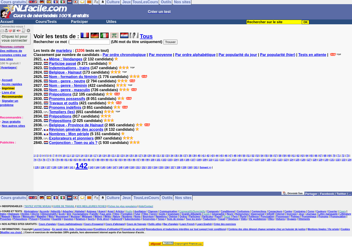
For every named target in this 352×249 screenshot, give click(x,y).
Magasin (6, 216)
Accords (44, 211)
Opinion (173, 216)
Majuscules (28, 216)
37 (185, 155)
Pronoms (323, 216)
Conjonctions (259, 211)
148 (120, 167)
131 (332, 160)
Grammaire (174, 214)
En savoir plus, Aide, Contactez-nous (72, 229)
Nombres (127, 216)
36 (181, 155)
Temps (161, 219)
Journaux (311, 214)
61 (293, 155)
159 (184, 167)
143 (92, 167)
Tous (146, 36)
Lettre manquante (328, 214)
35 (176, 155)
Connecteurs (275, 211)
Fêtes (145, 214)
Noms (137, 216)
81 (66, 160)
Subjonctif (116, 219)
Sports (91, 219)
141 (71, 167)
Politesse (254, 216)
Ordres (183, 216)
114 (234, 160)
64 (307, 155)
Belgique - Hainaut (65, 72)
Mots (51, 216)
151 (138, 167)
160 (190, 167)
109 (205, 160)
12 (73, 155)
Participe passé (62, 63)
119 (263, 160)
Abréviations (31, 211)
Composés (213, 211)
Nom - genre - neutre (67, 81)
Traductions (209, 219)
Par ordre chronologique (124, 55)
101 (158, 160)
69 (329, 155)
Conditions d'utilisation (107, 229)
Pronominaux (309, 216)
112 (222, 160)
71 (338, 155)
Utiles (111, 22)
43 (212, 155)
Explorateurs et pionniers (71, 138)
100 (153, 160)
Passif (218, 216)
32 (163, 155)
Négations (161, 216)
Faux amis (105, 214)
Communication (168, 211)
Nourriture (148, 216)
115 (240, 160)
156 (167, 167)
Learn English (204, 224)
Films (116, 214)
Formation (126, 214)
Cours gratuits (13, 198)
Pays (235, 216)
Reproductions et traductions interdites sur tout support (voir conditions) (186, 229)
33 (167, 155)
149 (126, 167)
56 (271, 155)
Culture (113, 198)
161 (196, 167)
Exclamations (80, 214)
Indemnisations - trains (69, 68)
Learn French (187, 224)
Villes (271, 219)
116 (245, 160)
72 (343, 155)
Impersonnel (257, 214)
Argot (110, 211)
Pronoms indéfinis (65, 107)
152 (144, 167)
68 (325, 155)
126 (303, 160)
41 (203, 155)
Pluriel (243, 216)
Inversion (292, 214)
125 (297, 160)
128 (315, 160)
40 (199, 155)
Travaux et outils (63, 103)
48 (235, 155)
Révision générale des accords (76, 129)
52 (253, 155)
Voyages (291, 219)
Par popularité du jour (238, 55)
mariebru (64, 51)
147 (115, 167)
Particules (207, 216)
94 (125, 160)
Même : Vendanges (65, 59)
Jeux (126, 198)
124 (292, 160)
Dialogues (13, 214)
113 (228, 160)
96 (134, 160)
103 (170, 160)
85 (84, 160)
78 (53, 160)
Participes (194, 216)
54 (262, 155)
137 (48, 167)
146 (109, 167)
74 (35, 160)
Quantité (57, 219)
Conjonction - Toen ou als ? (73, 143)
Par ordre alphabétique (195, 55)
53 (257, 155)
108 (199, 160)
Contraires (300, 211)
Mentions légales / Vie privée (323, 229)
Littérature (345, 214)
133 (344, 160)
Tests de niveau (175, 219)
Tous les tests (193, 219)
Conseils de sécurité (133, 229)
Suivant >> (205, 167)
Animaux (91, 211)
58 (280, 155)
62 (298, 155)
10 (64, 155)
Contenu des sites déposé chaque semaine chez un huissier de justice (267, 229)
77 (48, 160)
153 (149, 167)
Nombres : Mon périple (69, 134)
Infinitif (270, 214)
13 (77, 155)
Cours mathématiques (70, 224)
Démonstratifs (49, 214)
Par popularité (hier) (277, 55)
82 (71, 160)
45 (221, 155)
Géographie (218, 214)
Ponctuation (267, 216)
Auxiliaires (140, 211)
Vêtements (304, 219)
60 (289, 155)
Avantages (8, 67)
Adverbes (68, 211)
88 (98, 160)
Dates (3, 214)
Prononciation (338, 216)
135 (37, 167)
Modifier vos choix (11, 232)
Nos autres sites (13, 126)
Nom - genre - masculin (69, 90)
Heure (230, 214)
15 (86, 155)
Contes (288, 211)
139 (60, 167)
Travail (221, 219)
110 (210, 160)
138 (54, 167)
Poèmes (295, 216)
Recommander (12, 96)
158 (179, 167)
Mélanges (87, 216)
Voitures (280, 219)
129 (320, 160)
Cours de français (136, 224)
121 (274, 160)
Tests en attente (312, 55)
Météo (107, 216)
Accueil (6, 22)
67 (320, 155)
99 (147, 160)
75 (39, 160)
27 (140, 155)
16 (91, 155)
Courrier (332, 211)
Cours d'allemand (115, 224)
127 (309, 160)
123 (286, 160)
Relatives (80, 219)
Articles (120, 211)
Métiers (98, 216)
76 (44, 160)
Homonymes (242, 214)
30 (154, 155)
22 (117, 155)
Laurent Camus (41, 229)
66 (316, 155)
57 (275, 155)
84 (80, 160)
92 (116, 160)
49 (239, 155)
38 (190, 155)
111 (216, 160)
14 (82, 155)
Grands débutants (192, 214)
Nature (116, 216)
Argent (102, 211)
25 (131, 155)
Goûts (162, 214)
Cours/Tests (46, 22)
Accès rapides (12, 84)
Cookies (345, 229)
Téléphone (233, 219)
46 (226, 155)
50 (244, 155)
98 (143, 160)
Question (68, 219)
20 (108, 155)
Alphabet (80, 211)
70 (334, 155)
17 (95, 155)
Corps (311, 211)
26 (136, 155)
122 (280, 160)
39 (194, 155)
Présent (33, 219)
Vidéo (244, 219)
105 (182, 160)
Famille (94, 214)
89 (102, 160)
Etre (69, 214)
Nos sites (183, 198)
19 (104, 155)
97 (138, 160)
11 (68, 155)
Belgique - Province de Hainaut (76, 125)
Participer (79, 22)
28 (145, 155)
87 (93, 160)
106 (187, 160)
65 (311, 155)
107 (193, 160)
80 (62, 160)
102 (164, 160)
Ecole (62, 214)
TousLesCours (146, 198)
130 (326, 160)
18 (100, 155)
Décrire (35, 214)
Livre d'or (8, 92)
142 (81, 166)
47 (230, 155)
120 (268, 160)
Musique (75, 216)
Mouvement (62, 216)
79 (57, 160)
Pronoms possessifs (67, 99)
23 (122, 155)
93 (120, 160)
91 (111, 160)
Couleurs (321, 211)
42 (208, 155)
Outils (167, 198)
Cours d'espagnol (94, 224)
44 (217, 155)
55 (266, 155)
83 (75, 160)
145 (103, 167)
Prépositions (60, 94)
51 (248, 155)
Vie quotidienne (257, 219)
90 (107, 160)
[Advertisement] (14, 167)
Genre (153, 214)
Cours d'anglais (47, 224)
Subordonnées (132, 219)
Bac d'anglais (170, 224)
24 (126, 155)
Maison (16, 216)
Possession (282, 216)
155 (161, 167)
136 (43, 167)
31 (158, 155)
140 (66, 167)
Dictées (25, 214)
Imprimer (8, 88)
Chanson (153, 211)
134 (350, 160)
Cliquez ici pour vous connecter (15, 38)
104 (176, 160)
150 (132, 167)
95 (129, 160)
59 (284, 155)
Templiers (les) (62, 112)
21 (113, 155)
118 (257, 160)
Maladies (41, 216)
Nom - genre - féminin (68, 85)
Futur (138, 214)
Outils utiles (154, 224)
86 (89, 160)
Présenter (45, 219)
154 (155, 167)
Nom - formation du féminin (73, 77)
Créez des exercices (225, 224)
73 (347, 155)
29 (149, 155)
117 (251, 160)
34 (172, 155)
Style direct (103, 219)
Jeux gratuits (11, 121)
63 (302, 155)
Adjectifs (56, 211)
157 (173, 167)
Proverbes (5, 219)
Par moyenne (160, 55)
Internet (280, 214)
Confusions (243, 211)
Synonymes (149, 219)
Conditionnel (228, 211)
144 (97, 167)
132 (338, 160)
